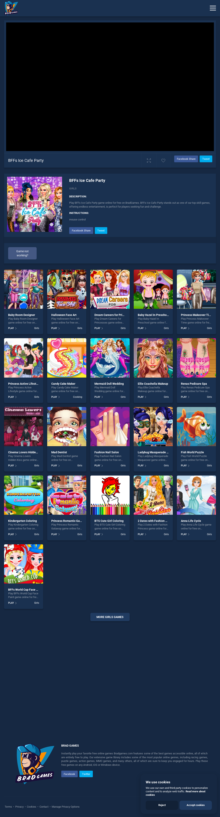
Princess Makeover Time (197, 315)
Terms (9, 806)
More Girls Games (110, 617)
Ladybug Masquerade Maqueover (159, 452)
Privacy (19, 806)
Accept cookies (196, 805)
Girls (73, 188)
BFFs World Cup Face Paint (25, 589)
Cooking (77, 397)
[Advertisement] (110, 677)
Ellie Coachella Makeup (153, 383)
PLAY (11, 328)
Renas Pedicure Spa (194, 383)
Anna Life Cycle (191, 520)
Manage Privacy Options (65, 806)
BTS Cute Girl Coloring (109, 520)
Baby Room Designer (21, 315)
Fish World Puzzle (192, 452)
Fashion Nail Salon (106, 452)
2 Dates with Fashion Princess (157, 520)
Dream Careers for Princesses (113, 315)
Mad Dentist (59, 452)
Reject (162, 805)
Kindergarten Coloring (22, 520)
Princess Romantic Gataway (69, 520)
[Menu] (213, 8)
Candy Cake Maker (63, 383)
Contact (44, 806)
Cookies (31, 806)
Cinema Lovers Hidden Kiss (26, 452)
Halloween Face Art (64, 315)
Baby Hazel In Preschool (153, 315)
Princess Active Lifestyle (24, 383)
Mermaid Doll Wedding (109, 383)
